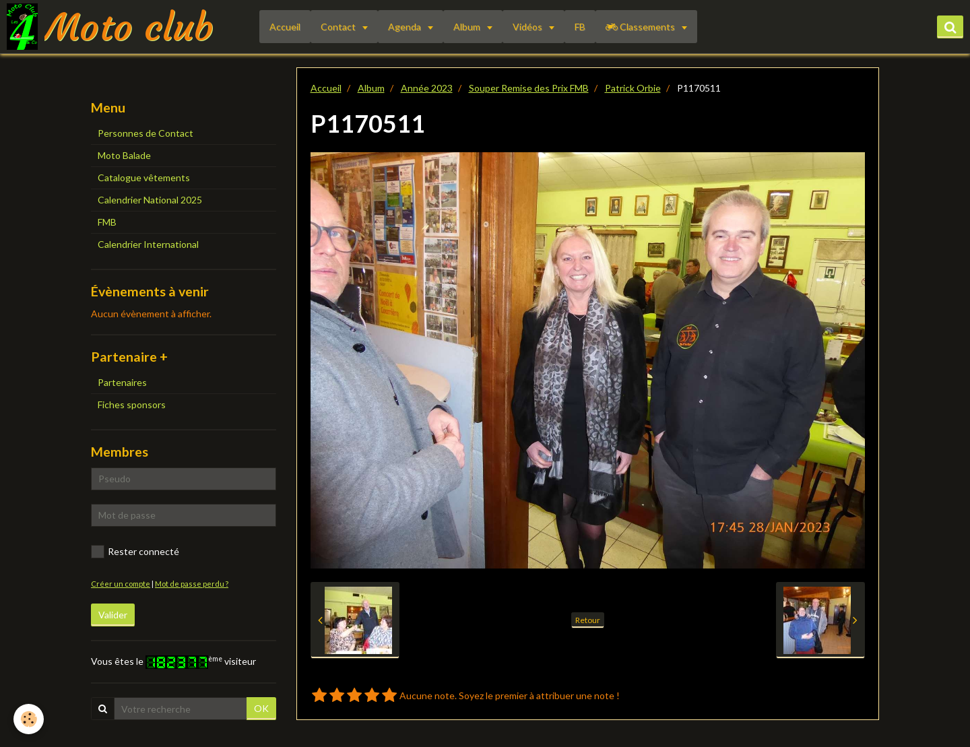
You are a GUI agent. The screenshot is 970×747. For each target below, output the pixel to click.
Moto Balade (124, 155)
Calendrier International (148, 244)
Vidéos (528, 26)
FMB (107, 222)
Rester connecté (135, 551)
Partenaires (122, 382)
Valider (112, 614)
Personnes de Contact (145, 133)
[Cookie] (28, 719)
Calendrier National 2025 (150, 199)
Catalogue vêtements (144, 177)
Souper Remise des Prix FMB (529, 88)
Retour (587, 620)
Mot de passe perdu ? (191, 583)
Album (467, 26)
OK (261, 708)
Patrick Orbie (633, 88)
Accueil (284, 26)
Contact (339, 26)
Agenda (405, 26)
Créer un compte (120, 583)
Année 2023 (427, 88)
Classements (641, 26)
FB (580, 26)
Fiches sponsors (132, 404)
